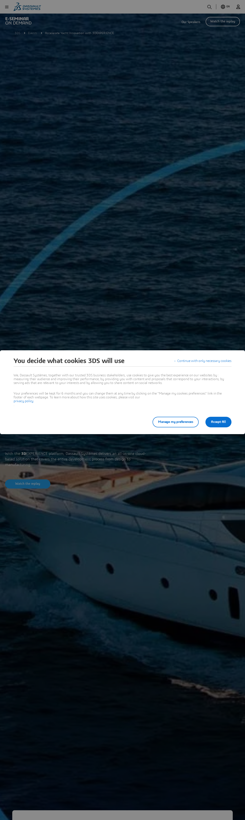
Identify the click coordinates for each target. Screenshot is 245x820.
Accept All (218, 422)
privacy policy (23, 401)
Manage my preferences (175, 422)
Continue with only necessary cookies (204, 361)
